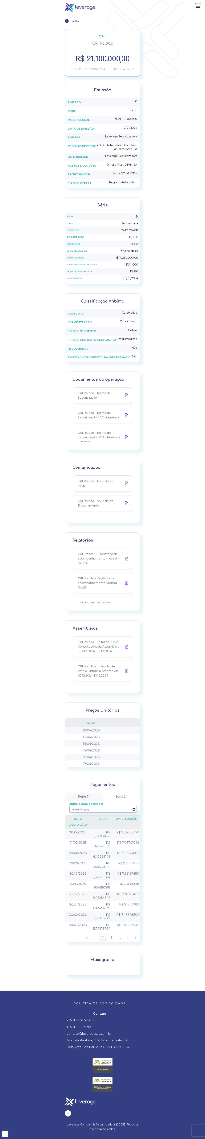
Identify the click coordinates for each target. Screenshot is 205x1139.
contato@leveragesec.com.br (89, 1033)
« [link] (87, 937)
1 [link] (103, 937)
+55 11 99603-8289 (80, 1020)
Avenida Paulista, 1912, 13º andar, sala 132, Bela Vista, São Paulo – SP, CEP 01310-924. (98, 1044)
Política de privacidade (100, 1003)
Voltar (76, 21)
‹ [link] (95, 937)
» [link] (136, 937)
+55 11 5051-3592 (79, 1027)
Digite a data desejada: (86, 804)
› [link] (127, 937)
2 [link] (111, 937)
